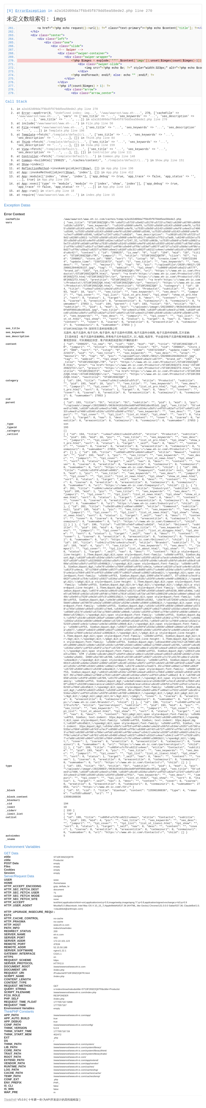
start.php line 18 (59, 191)
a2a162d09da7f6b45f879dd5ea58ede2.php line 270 (103, 11)
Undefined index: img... (75, 113)
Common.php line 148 (119, 156)
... (110, 116)
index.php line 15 (100, 195)
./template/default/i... (69, 134)
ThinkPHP (10, 1099)
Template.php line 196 (66, 130)
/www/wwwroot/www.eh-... (120, 113)
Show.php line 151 (169, 160)
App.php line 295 (55, 179)
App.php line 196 (119, 168)
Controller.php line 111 (112, 152)
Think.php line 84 (100, 138)
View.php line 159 (100, 145)
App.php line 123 (116, 187)
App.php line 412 (119, 172)
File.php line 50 (99, 123)
